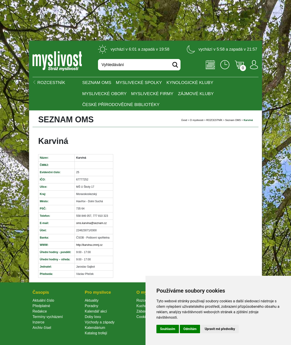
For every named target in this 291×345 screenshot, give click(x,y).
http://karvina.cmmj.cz (89, 244)
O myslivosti (196, 120)
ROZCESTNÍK (214, 120)
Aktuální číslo (43, 300)
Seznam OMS (96, 82)
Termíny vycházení (48, 317)
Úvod (184, 120)
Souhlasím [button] (167, 329)
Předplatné (41, 306)
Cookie (143, 317)
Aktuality (91, 300)
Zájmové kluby (196, 93)
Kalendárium (95, 328)
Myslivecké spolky (139, 82)
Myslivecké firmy (152, 93)
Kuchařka (144, 306)
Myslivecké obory (104, 93)
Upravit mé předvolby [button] (220, 329)
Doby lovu (93, 317)
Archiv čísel (42, 328)
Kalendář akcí (96, 311)
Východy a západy (100, 322)
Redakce (40, 311)
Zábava (142, 311)
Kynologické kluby (189, 82)
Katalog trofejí (96, 333)
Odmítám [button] (190, 329)
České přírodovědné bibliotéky (121, 104)
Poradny (91, 306)
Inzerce (38, 322)
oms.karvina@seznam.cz (91, 223)
